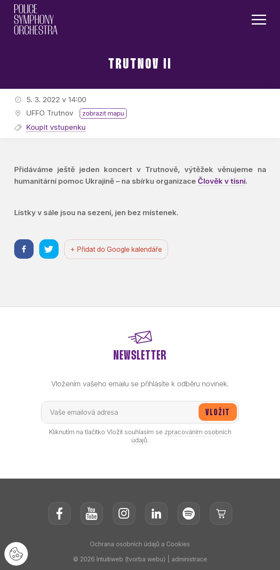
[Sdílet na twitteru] (49, 249)
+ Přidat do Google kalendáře (116, 249)
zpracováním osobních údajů (181, 436)
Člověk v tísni (222, 181)
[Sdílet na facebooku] (24, 249)
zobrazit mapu (103, 113)
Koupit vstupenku (56, 127)
